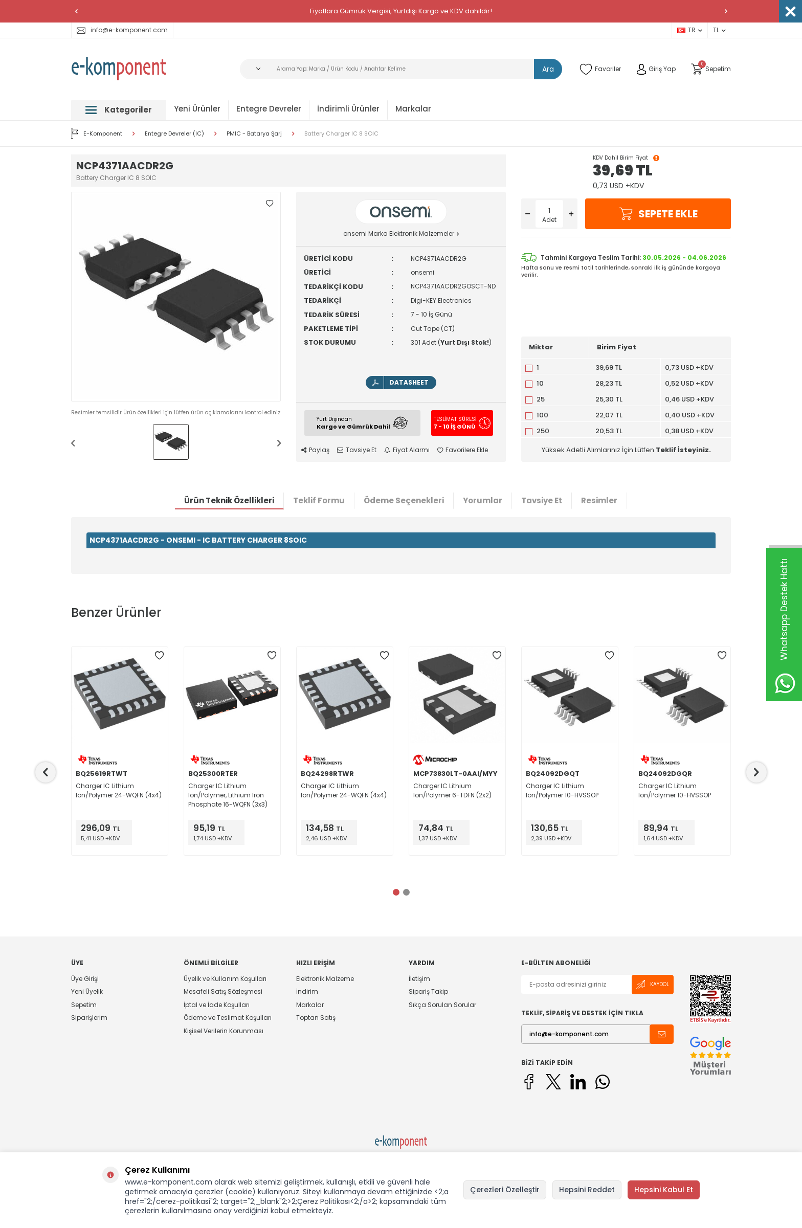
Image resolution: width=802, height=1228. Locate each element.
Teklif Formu (319, 500)
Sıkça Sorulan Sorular (442, 1004)
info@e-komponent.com (122, 30)
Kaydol (652, 984)
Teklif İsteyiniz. (683, 450)
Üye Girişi (85, 979)
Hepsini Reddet (587, 1190)
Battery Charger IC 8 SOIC (341, 134)
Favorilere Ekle (462, 450)
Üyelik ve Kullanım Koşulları (225, 979)
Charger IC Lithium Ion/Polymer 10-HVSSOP (562, 790)
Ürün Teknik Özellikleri (229, 500)
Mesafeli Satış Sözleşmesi (223, 991)
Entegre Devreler (268, 108)
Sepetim (84, 1004)
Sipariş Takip (428, 991)
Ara (548, 69)
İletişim (419, 979)
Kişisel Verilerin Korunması (223, 1030)
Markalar (413, 108)
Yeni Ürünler (197, 108)
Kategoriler (118, 109)
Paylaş (315, 450)
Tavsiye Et (356, 450)
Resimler (599, 500)
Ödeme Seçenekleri (404, 500)
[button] (76, 11)
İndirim (307, 991)
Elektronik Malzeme (325, 979)
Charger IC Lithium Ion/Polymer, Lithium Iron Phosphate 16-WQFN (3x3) (228, 795)
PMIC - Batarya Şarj (254, 134)
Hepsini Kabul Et (663, 1190)
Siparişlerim (89, 1017)
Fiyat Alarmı (407, 450)
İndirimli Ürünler (348, 108)
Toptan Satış (316, 1017)
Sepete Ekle (658, 214)
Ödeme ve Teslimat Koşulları (228, 1017)
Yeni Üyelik (87, 991)
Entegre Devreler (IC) (174, 134)
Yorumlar (482, 500)
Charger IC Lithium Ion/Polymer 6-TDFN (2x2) (452, 790)
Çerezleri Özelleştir (505, 1190)
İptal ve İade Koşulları (217, 1004)
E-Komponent (96, 133)
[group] (176, 296)
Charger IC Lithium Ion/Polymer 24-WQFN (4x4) (119, 790)
